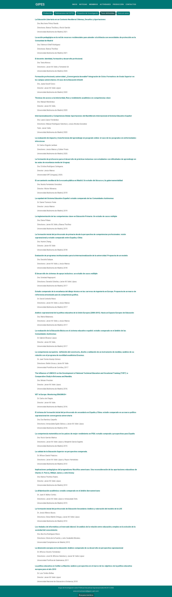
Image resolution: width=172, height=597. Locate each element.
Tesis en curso (123, 13)
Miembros (93, 4)
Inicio (74, 4)
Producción (118, 4)
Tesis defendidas (108, 13)
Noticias (83, 4)
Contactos (131, 4)
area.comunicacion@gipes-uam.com (86, 591)
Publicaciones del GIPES (64, 13)
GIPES (40, 4)
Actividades (105, 4)
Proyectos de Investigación (87, 13)
